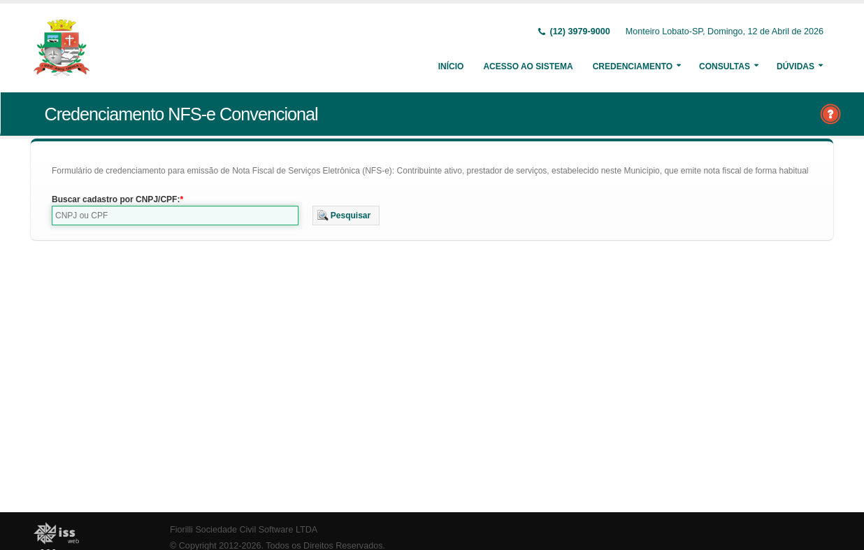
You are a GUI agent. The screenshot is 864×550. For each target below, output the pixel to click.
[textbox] (175, 215)
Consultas (724, 66)
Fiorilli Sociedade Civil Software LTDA (243, 530)
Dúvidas (795, 66)
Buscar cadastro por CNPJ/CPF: (116, 199)
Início (451, 66)
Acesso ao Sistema (528, 66)
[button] (346, 215)
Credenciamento (632, 66)
